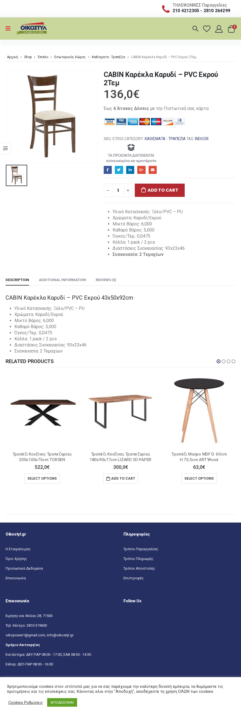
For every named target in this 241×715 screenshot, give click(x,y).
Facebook (108, 170)
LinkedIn (130, 170)
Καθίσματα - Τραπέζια (108, 57)
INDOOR (202, 139)
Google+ (141, 170)
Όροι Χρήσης (16, 559)
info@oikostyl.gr (60, 635)
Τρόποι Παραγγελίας (140, 549)
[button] (218, 361)
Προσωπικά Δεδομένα (24, 568)
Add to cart (163, 190)
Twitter (119, 170)
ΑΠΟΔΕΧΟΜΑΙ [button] (62, 702)
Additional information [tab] (62, 280)
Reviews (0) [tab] (106, 280)
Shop (28, 57)
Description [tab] (17, 280)
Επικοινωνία (16, 578)
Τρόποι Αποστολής (139, 568)
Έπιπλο (43, 57)
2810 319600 (37, 625)
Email (153, 170)
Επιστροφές (133, 578)
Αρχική (12, 57)
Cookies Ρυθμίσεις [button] (25, 702)
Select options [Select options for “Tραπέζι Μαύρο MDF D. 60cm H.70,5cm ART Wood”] (199, 478)
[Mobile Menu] (10, 28)
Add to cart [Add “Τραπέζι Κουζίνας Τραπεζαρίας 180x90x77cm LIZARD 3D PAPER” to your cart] (123, 478)
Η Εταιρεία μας (18, 549)
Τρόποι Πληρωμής (138, 559)
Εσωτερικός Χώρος (70, 57)
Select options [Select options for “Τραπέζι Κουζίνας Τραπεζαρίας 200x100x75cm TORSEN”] (42, 478)
